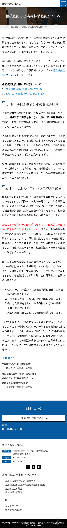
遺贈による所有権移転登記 (15, 382)
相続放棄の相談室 (13, 488)
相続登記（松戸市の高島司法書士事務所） (25, 484)
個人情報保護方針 (13, 509)
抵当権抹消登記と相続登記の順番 (24, 89)
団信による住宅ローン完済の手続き (25, 93)
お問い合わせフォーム (33, 418)
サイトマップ (11, 505)
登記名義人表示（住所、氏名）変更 (19, 373)
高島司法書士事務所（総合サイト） (22, 480)
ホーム (3, 27)
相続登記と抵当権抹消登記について (34, 27)
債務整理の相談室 (13, 492)
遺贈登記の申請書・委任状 (19, 387)
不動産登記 (14, 27)
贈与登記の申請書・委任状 (19, 368)
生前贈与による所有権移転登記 (17, 363)
